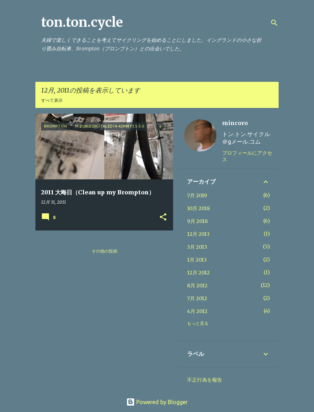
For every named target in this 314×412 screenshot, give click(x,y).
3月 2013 (197, 247)
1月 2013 (197, 260)
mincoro (235, 122)
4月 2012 (197, 311)
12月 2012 (198, 272)
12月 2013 (198, 234)
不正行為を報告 (204, 380)
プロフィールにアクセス (247, 156)
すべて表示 (52, 100)
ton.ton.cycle (82, 22)
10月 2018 (198, 208)
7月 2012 (197, 298)
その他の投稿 (104, 251)
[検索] (274, 22)
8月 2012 (197, 285)
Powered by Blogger (157, 402)
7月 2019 (197, 195)
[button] (163, 217)
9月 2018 (197, 221)
